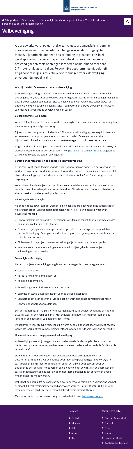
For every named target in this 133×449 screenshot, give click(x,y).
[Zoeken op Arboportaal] (127, 21)
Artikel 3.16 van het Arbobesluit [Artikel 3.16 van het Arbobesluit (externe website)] (87, 150)
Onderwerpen (29, 20)
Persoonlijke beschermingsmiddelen (61, 20)
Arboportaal (10, 20)
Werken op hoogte (92, 396)
